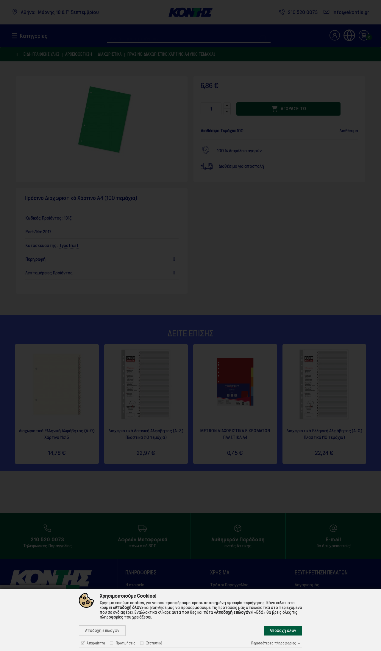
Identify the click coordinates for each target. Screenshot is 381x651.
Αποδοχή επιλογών (102, 630)
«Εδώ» (260, 612)
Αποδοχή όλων (283, 630)
